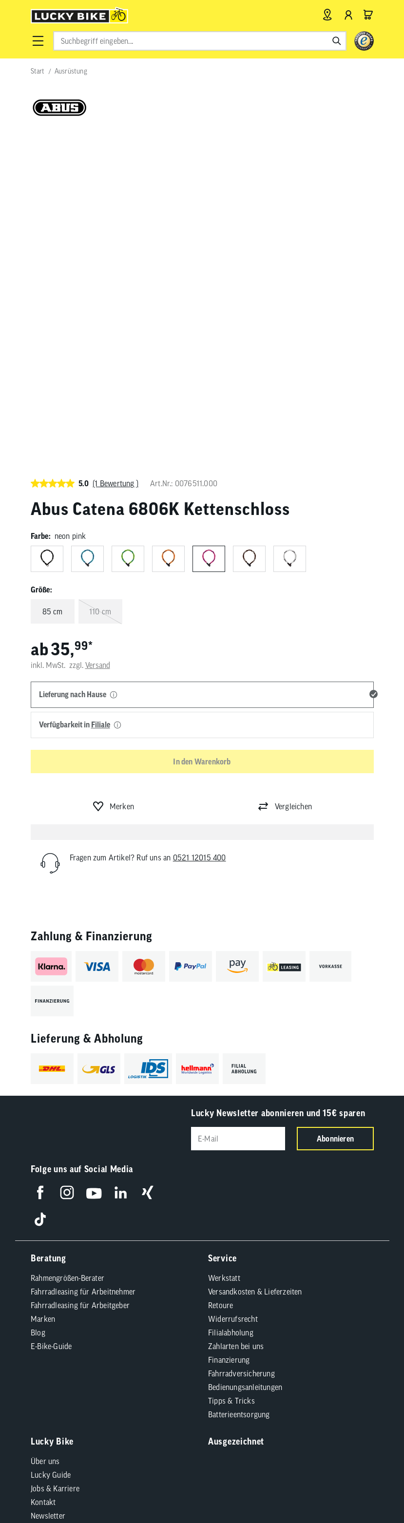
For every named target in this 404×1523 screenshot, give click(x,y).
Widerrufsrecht (233, 985)
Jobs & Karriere (55, 1154)
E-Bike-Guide (51, 1012)
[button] (38, 41)
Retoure (220, 971)
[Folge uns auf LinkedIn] (120, 858)
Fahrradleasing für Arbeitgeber (80, 971)
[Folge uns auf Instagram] (67, 858)
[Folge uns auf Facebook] (40, 858)
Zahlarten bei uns (236, 1012)
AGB (49, 1260)
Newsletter (48, 1182)
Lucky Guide (51, 1141)
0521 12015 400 (199, 523)
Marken (43, 985)
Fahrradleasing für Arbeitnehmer (83, 957)
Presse (41, 1195)
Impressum (84, 1260)
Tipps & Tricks (231, 1067)
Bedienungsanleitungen (245, 1053)
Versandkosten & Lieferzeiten (255, 957)
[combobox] (199, 41)
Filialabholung (230, 998)
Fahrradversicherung (241, 1039)
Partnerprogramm (59, 1209)
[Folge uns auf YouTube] (93, 858)
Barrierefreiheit (136, 1260)
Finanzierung (229, 1026)
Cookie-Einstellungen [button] (255, 1260)
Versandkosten (174, 1300)
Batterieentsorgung (239, 1080)
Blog (38, 998)
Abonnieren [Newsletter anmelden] (335, 804)
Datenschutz (191, 1260)
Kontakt (43, 1168)
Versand (97, 331)
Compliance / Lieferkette (81, 1275)
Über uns (45, 1127)
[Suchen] (336, 41)
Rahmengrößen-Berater (67, 944)
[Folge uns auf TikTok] (40, 885)
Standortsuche (54, 1222)
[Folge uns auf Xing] (147, 858)
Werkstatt (224, 944)
